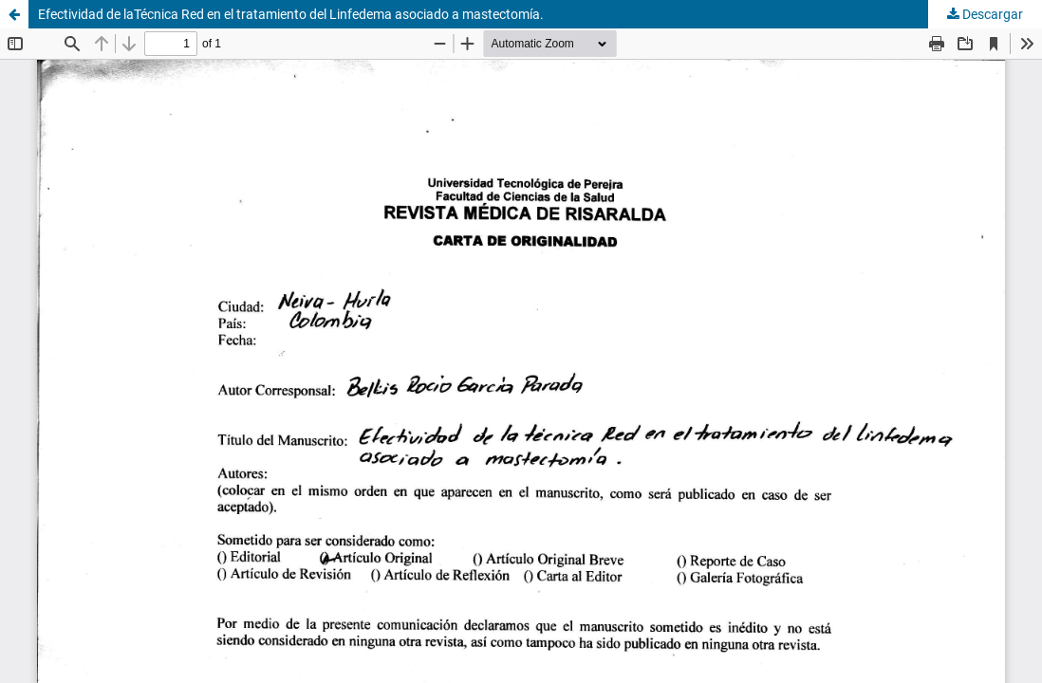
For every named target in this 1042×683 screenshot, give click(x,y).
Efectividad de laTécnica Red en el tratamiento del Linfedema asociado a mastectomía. (291, 14)
